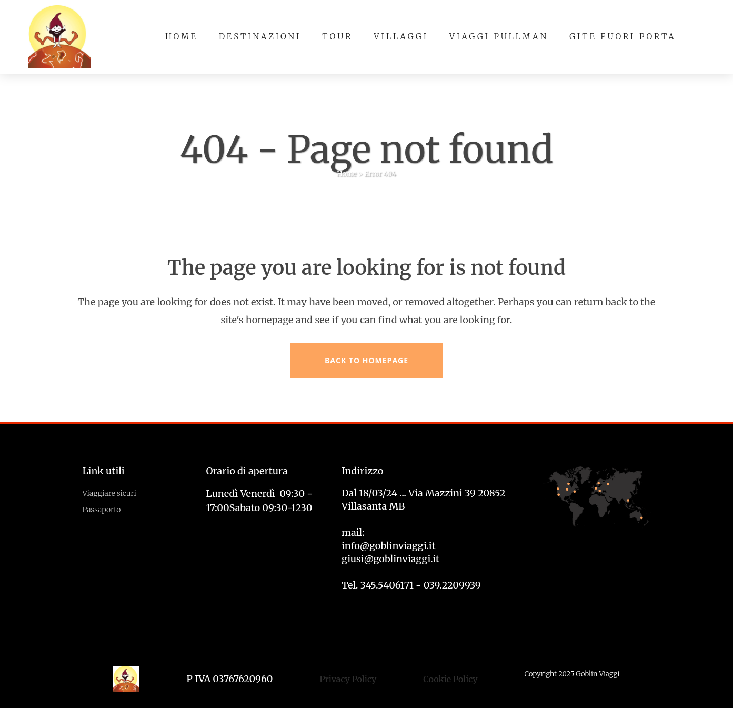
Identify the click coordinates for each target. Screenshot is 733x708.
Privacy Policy (347, 679)
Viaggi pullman (498, 37)
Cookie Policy (450, 679)
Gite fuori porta (622, 37)
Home (181, 37)
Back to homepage (366, 360)
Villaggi (401, 37)
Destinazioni (260, 37)
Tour (337, 37)
